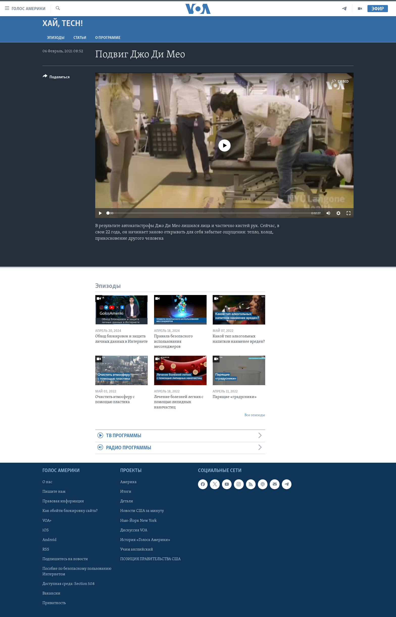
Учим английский (136, 550)
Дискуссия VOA (133, 530)
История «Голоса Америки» (145, 540)
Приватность (54, 603)
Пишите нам (53, 492)
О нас (47, 482)
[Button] (56, 78)
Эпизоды (55, 38)
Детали (126, 502)
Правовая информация (63, 502)
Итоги (125, 492)
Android (49, 540)
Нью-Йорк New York (138, 521)
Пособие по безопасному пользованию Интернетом (76, 571)
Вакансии (51, 593)
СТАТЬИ (79, 38)
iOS (45, 530)
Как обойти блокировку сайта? (69, 511)
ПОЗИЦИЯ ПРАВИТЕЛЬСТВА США (150, 559)
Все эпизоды (254, 415)
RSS (45, 550)
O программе (107, 38)
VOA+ (47, 521)
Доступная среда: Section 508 (68, 584)
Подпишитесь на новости (65, 559)
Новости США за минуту (142, 511)
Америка (128, 482)
